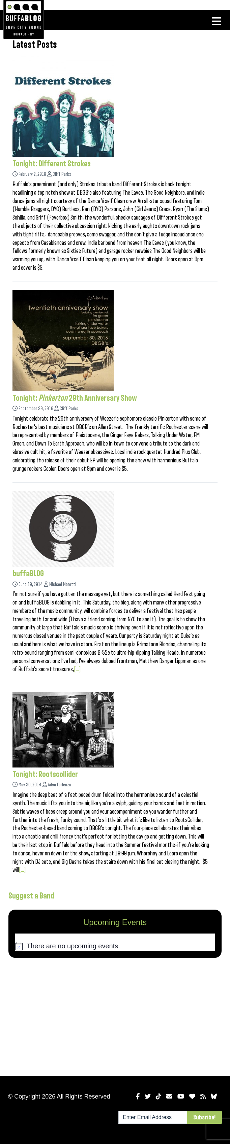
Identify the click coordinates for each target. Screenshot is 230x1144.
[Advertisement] (115, 1016)
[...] (77, 669)
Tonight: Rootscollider (45, 774)
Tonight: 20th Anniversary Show (74, 398)
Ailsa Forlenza (59, 784)
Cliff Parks (62, 174)
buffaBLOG (28, 573)
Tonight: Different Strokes (51, 163)
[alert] (115, 946)
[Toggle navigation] (216, 21)
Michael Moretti (62, 584)
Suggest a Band (31, 895)
